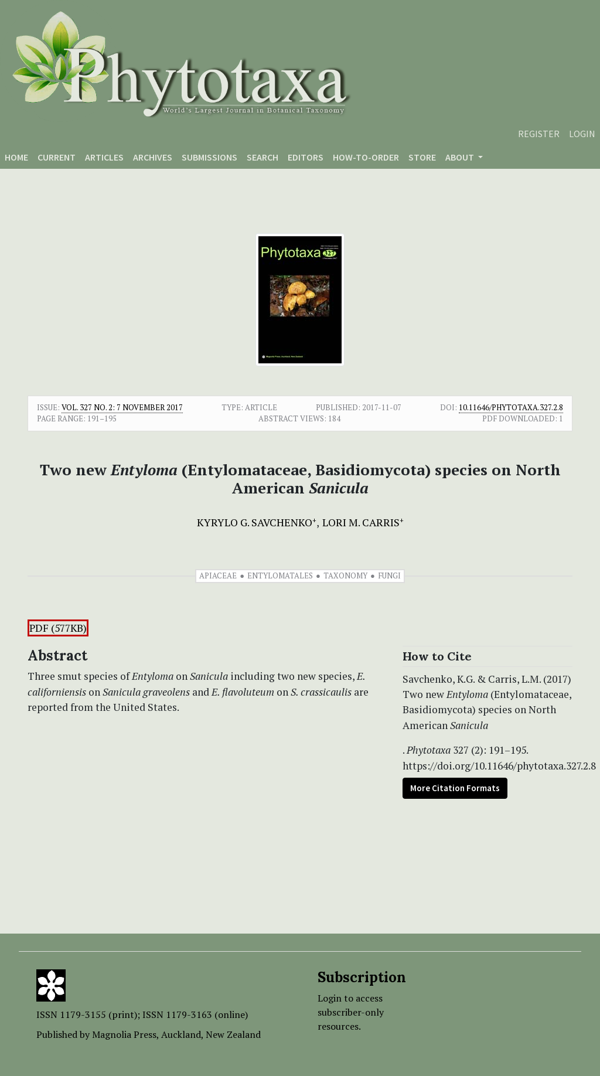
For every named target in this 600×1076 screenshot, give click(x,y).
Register (539, 133)
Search (262, 157)
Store (422, 157)
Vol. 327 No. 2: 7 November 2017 (122, 407)
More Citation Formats (455, 788)
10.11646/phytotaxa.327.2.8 (511, 407)
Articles (104, 157)
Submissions (209, 157)
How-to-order (366, 157)
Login (582, 133)
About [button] (460, 157)
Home (16, 157)
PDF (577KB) (58, 628)
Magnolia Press (124, 1034)
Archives (152, 157)
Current (57, 157)
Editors (305, 157)
